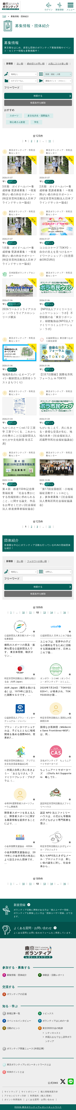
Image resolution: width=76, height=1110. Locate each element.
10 (23, 612)
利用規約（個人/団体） (41, 1096)
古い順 (20, 63)
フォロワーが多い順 (37, 561)
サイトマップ (11, 1092)
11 (49, 141)
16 (64, 612)
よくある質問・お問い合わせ (40, 1100)
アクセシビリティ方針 (15, 1096)
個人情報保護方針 (49, 1092)
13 (44, 612)
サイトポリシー (29, 1092)
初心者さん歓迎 (17, 122)
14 (51, 612)
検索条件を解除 (38, 103)
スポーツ (14, 115)
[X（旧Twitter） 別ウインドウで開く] (63, 1081)
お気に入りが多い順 (58, 63)
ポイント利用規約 (13, 1100)
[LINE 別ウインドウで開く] (71, 1081)
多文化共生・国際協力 (39, 115)
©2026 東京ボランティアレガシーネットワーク (38, 1107)
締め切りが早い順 (36, 63)
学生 (36, 122)
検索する (38, 96)
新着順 (9, 63)
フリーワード (12, 87)
